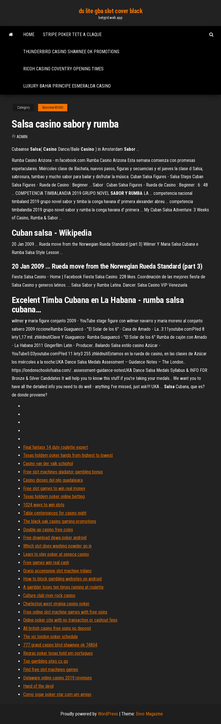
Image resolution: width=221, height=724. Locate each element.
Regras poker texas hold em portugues (58, 653)
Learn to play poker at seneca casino (56, 554)
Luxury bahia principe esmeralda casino (67, 86)
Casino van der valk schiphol (48, 463)
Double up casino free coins (48, 529)
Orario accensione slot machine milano (57, 571)
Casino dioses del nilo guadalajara (53, 480)
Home (28, 34)
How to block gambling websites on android (62, 579)
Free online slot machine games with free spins (65, 612)
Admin (22, 136)
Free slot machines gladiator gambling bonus (63, 472)
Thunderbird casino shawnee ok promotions (71, 51)
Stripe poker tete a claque (72, 34)
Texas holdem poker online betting (54, 496)
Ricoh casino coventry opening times (63, 69)
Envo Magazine (149, 714)
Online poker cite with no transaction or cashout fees (70, 620)
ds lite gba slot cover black (111, 11)
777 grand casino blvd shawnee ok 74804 (60, 645)
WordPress (108, 714)
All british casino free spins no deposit (57, 628)
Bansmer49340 (52, 108)
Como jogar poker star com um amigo (57, 694)
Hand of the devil (38, 686)
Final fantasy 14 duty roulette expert (55, 447)
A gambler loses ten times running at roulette (63, 587)
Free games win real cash (46, 562)
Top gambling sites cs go (45, 661)
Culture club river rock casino (49, 595)
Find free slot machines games (50, 669)
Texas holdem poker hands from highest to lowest (68, 455)
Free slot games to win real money (54, 488)
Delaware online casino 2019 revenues (57, 678)
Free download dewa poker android (54, 537)
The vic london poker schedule (50, 636)
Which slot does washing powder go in (57, 546)
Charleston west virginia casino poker (56, 603)
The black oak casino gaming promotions (59, 521)
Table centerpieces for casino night (54, 513)
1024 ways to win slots (43, 504)
